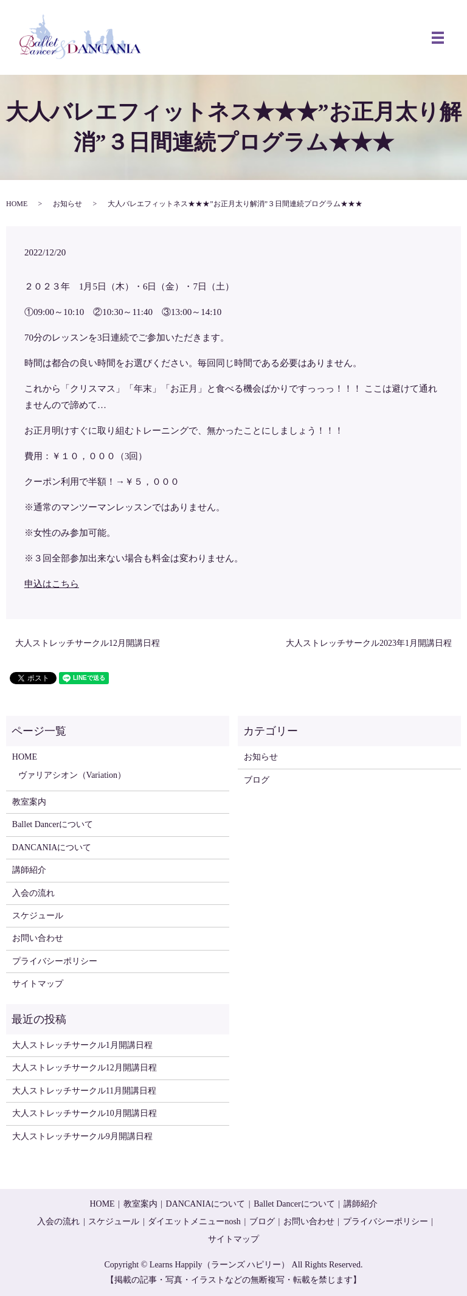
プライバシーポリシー (54, 961)
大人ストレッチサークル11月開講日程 (84, 1090)
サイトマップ (37, 983)
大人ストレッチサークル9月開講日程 (82, 1136)
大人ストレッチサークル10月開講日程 (84, 1113)
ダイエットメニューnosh (194, 1221)
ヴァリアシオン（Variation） (72, 775)
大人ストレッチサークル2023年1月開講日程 (369, 643)
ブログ (256, 780)
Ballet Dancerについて (52, 824)
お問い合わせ (37, 938)
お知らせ (67, 203)
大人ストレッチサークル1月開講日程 (82, 1045)
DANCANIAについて (52, 847)
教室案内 (29, 801)
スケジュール (37, 915)
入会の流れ (33, 893)
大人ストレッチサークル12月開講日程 (87, 643)
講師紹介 (29, 870)
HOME (16, 203)
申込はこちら (51, 584)
